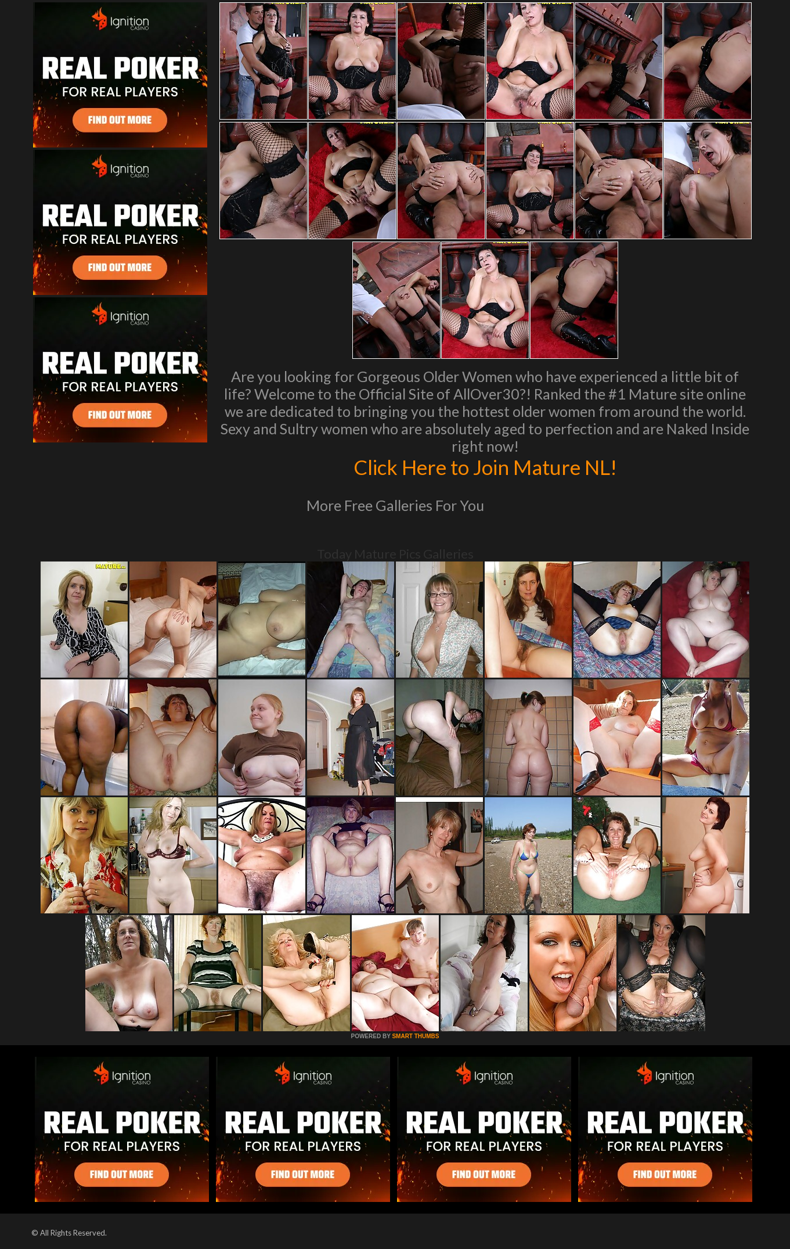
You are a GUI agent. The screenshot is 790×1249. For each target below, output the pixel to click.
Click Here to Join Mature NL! (485, 467)
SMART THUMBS (415, 1036)
